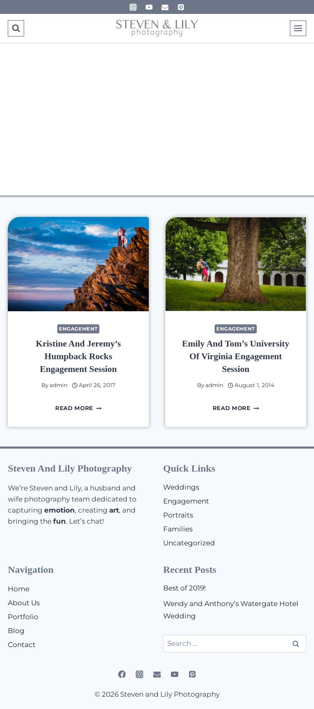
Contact (22, 645)
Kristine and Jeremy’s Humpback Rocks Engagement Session (78, 356)
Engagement (78, 329)
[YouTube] (149, 7)
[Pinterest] (181, 7)
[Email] (165, 7)
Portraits (178, 515)
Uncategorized (189, 543)
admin (58, 385)
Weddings (181, 487)
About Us (24, 603)
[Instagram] (133, 7)
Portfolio (23, 617)
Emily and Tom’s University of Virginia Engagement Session (235, 356)
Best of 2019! (184, 588)
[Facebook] (121, 674)
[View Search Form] (16, 28)
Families (178, 529)
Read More (78, 408)
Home (18, 589)
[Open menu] (298, 28)
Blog (16, 631)
